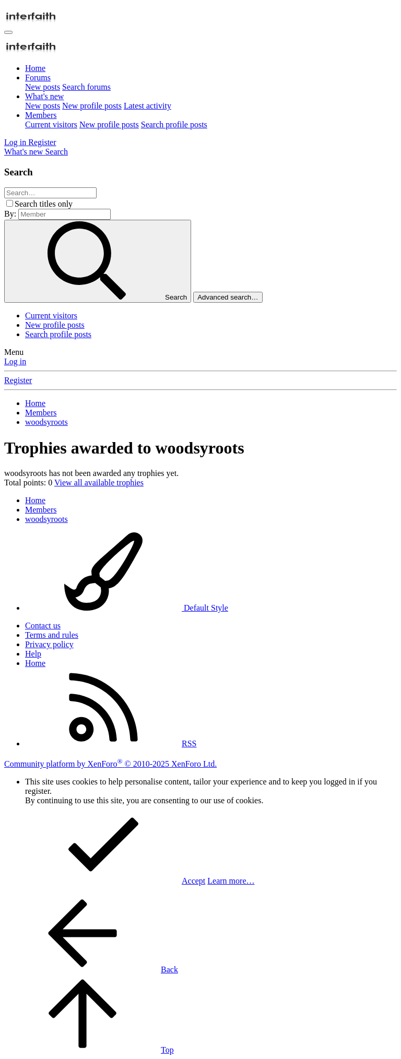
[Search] (56, 151)
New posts (42, 86)
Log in (15, 361)
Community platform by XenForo (110, 763)
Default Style (126, 607)
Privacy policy (49, 644)
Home (35, 68)
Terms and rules (51, 634)
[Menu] (8, 32)
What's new (44, 96)
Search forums (86, 86)
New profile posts (92, 105)
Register (18, 380)
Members (40, 115)
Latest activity (147, 105)
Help (33, 653)
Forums (38, 77)
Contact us (43, 625)
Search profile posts (174, 124)
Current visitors (51, 124)
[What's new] (24, 151)
